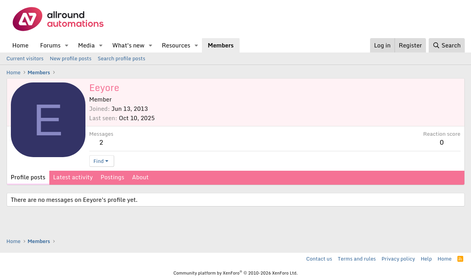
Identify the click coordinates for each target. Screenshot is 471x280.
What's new (128, 45)
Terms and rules (357, 258)
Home (20, 45)
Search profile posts (121, 58)
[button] (66, 45)
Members (221, 45)
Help (426, 258)
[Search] (446, 45)
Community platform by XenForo (235, 273)
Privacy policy (398, 258)
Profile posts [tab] (28, 177)
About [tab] (140, 177)
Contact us (319, 258)
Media (86, 45)
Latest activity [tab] (73, 177)
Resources (176, 45)
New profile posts (70, 58)
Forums (50, 45)
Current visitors (25, 58)
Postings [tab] (112, 177)
